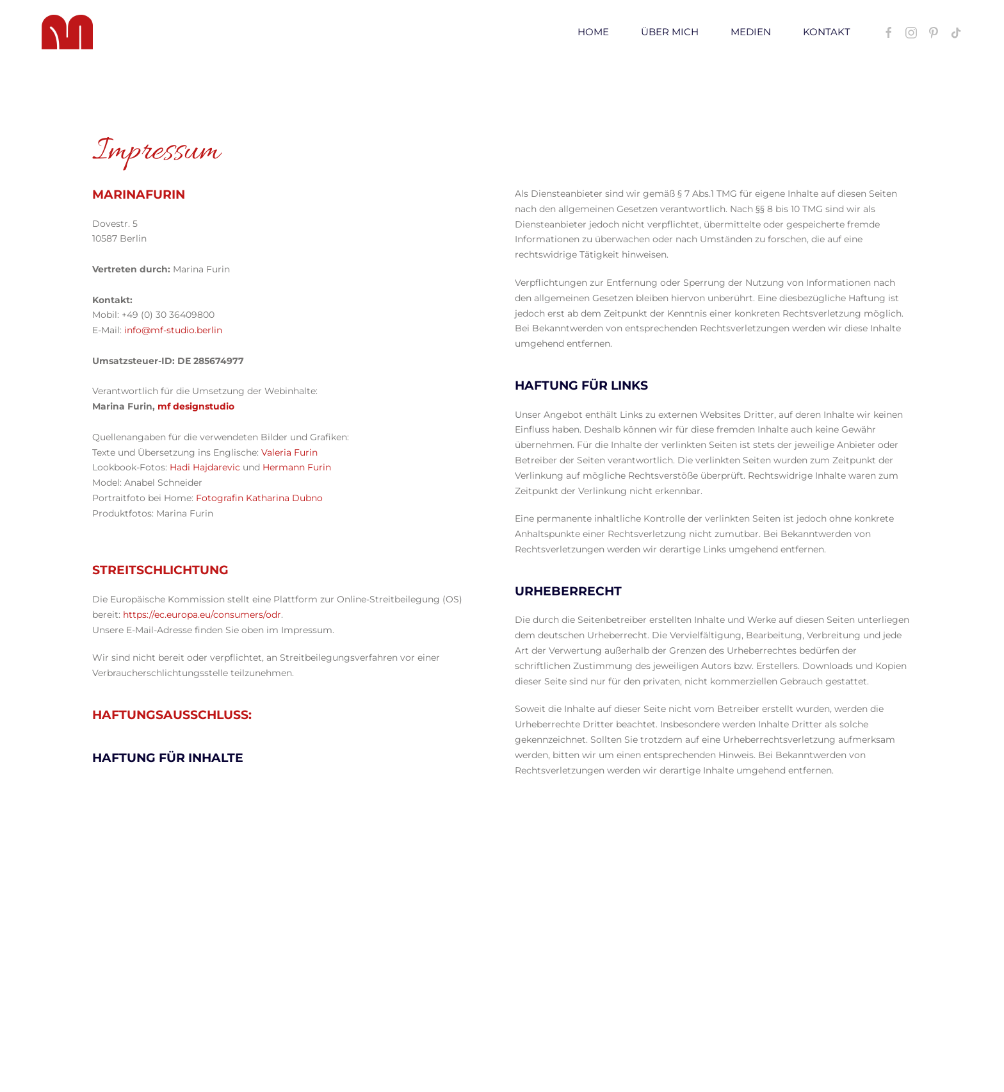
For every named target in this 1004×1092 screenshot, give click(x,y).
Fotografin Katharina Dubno (259, 498)
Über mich (670, 32)
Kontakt (826, 32)
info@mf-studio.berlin (173, 330)
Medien (751, 32)
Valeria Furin (289, 452)
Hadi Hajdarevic (205, 467)
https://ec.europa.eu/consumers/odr (202, 614)
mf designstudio (196, 406)
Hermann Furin (297, 467)
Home (593, 32)
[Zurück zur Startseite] (67, 32)
